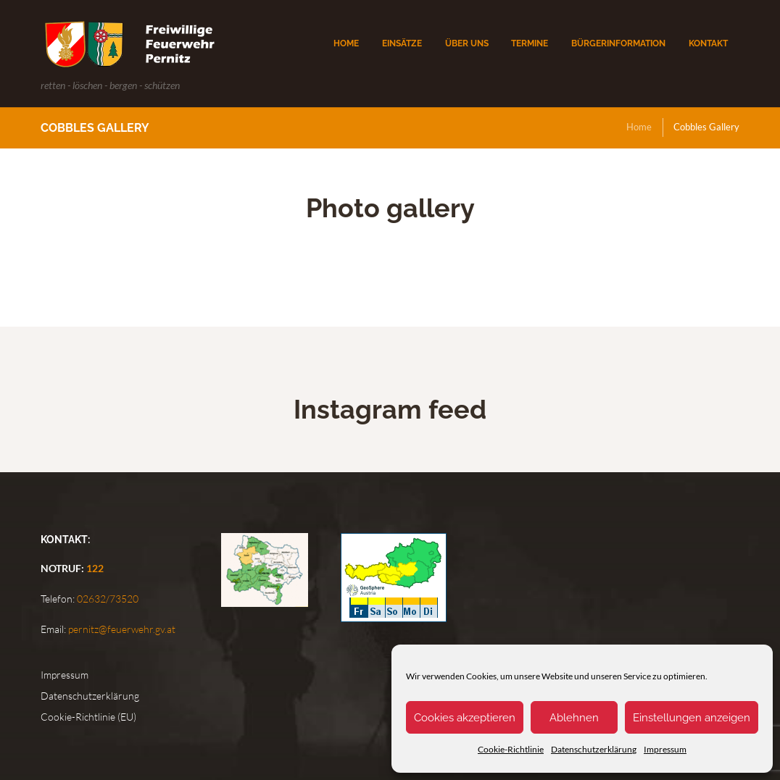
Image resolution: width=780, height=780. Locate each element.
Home (639, 127)
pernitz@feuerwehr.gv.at (120, 629)
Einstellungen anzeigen (691, 717)
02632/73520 (106, 598)
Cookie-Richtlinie (511, 749)
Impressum (665, 749)
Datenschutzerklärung (593, 749)
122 (95, 568)
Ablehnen (574, 717)
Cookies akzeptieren (464, 717)
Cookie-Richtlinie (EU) (88, 716)
